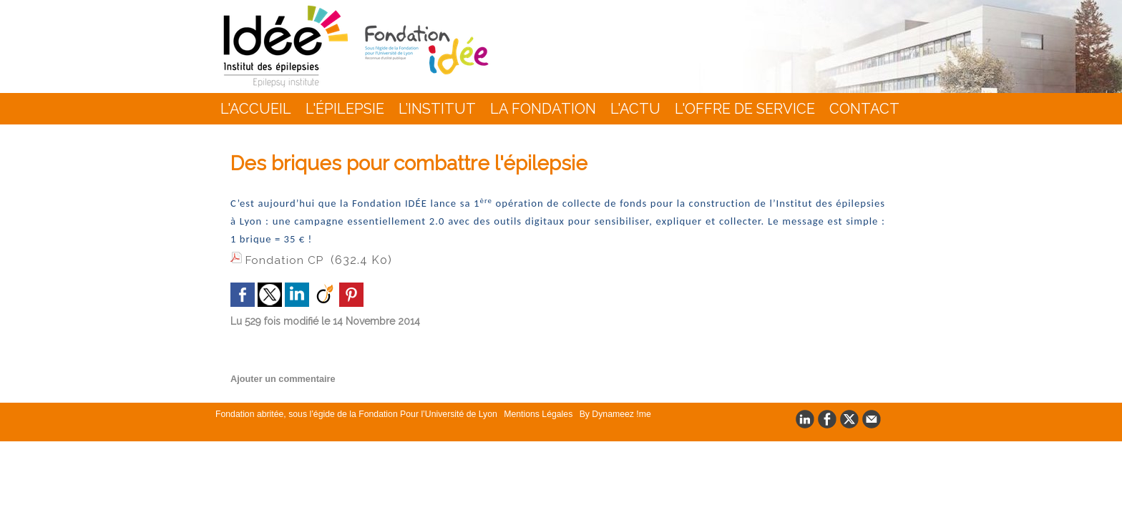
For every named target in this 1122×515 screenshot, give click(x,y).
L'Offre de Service (745, 108)
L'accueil (255, 108)
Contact (864, 108)
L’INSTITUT (437, 108)
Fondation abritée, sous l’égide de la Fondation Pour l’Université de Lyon (354, 411)
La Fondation (543, 108)
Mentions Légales (530, 411)
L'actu (635, 108)
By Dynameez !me (604, 411)
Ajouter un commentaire (279, 376)
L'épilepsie (345, 108)
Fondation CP (285, 260)
